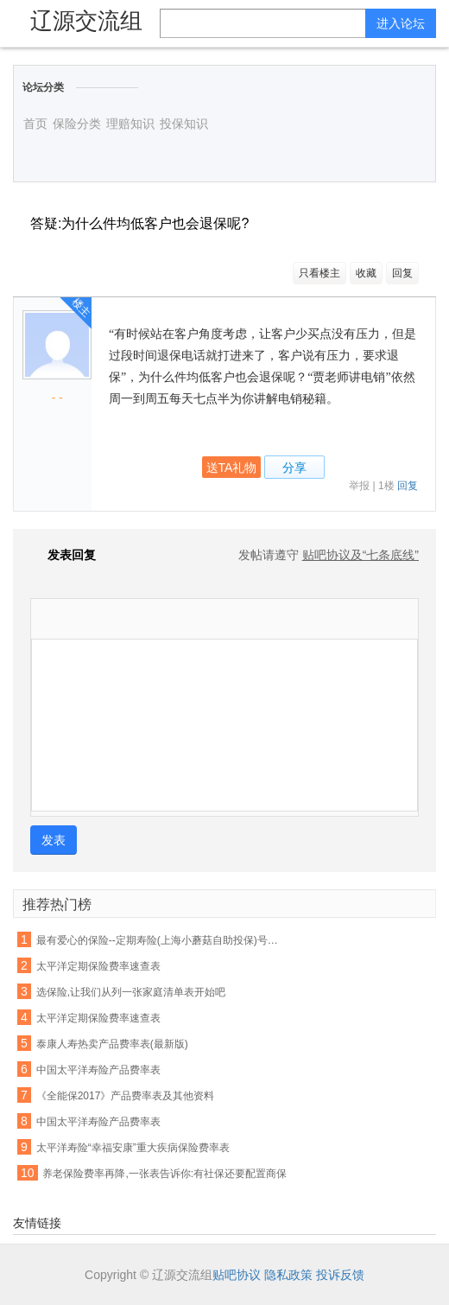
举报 (359, 486)
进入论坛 (400, 23)
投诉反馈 (340, 1275)
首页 (35, 123)
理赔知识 (130, 123)
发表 (53, 840)
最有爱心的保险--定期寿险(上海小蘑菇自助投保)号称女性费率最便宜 (160, 940)
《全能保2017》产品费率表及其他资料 (125, 1096)
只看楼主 (319, 273)
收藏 (366, 273)
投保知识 (184, 123)
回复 (402, 273)
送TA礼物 (231, 467)
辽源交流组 (86, 21)
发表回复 (63, 555)
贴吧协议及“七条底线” (360, 555)
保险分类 (77, 123)
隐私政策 (288, 1275)
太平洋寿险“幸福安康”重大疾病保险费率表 (133, 1148)
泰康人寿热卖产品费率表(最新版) (112, 1044)
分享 (294, 467)
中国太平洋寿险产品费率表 (98, 1070)
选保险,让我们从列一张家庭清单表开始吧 (130, 992)
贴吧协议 (236, 1275)
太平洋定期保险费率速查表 (98, 966)
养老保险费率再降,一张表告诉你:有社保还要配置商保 (164, 1174)
